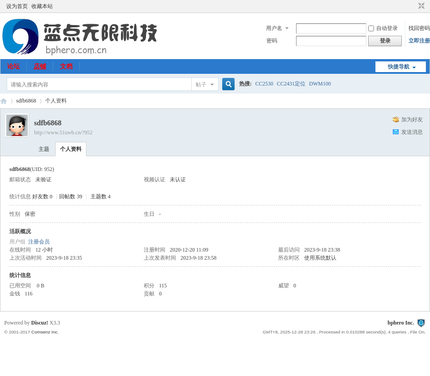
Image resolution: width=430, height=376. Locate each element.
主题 (44, 149)
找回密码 (419, 28)
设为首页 (17, 6)
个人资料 (71, 149)
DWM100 (320, 84)
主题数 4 (100, 196)
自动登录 (383, 28)
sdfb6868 (26, 101)
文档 (66, 66)
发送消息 (412, 132)
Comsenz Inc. (45, 331)
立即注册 (419, 41)
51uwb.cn (3, 100)
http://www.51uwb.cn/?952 (63, 132)
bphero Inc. (400, 323)
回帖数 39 (70, 196)
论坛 (13, 66)
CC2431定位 (291, 84)
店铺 (40, 66)
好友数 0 (42, 196)
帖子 (201, 84)
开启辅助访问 (413, 6)
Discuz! (39, 323)
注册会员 (39, 242)
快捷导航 (398, 67)
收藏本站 (42, 6)
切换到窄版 (420, 6)
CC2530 (264, 84)
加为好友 (412, 119)
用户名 (274, 28)
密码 (272, 41)
